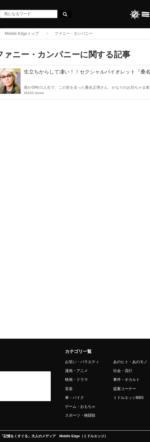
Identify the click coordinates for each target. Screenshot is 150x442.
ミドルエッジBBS (128, 397)
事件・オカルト (126, 379)
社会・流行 (122, 370)
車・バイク (74, 397)
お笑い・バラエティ (82, 362)
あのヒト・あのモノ (130, 362)
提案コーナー (124, 389)
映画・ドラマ (76, 379)
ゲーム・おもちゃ (80, 406)
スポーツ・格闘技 (80, 415)
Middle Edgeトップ (22, 33)
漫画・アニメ (76, 370)
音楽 (69, 389)
